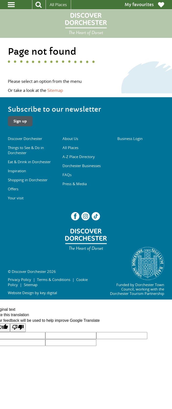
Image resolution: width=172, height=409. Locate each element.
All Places (58, 4)
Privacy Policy (19, 279)
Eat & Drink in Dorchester (29, 161)
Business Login (130, 138)
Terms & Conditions (53, 279)
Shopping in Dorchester (28, 179)
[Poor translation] (18, 327)
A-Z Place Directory (78, 156)
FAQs (67, 174)
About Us (70, 138)
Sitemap (55, 90)
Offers (13, 188)
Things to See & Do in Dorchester (26, 150)
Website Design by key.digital (32, 292)
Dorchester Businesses (81, 165)
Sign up (20, 121)
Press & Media (74, 183)
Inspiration (17, 170)
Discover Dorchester (25, 138)
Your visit (16, 197)
